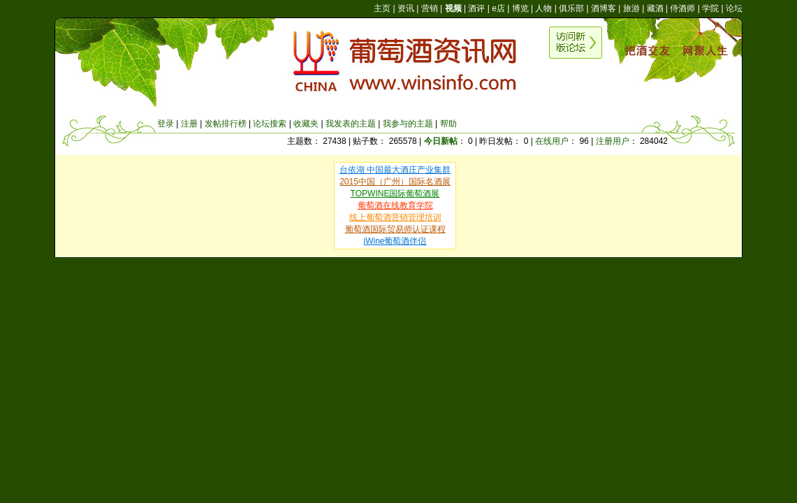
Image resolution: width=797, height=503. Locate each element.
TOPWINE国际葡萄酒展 (395, 193)
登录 (165, 124)
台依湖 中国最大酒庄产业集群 (395, 170)
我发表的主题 (351, 124)
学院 (710, 8)
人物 (543, 8)
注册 (189, 124)
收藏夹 (306, 124)
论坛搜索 (269, 124)
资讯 (405, 8)
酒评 (476, 8)
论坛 (734, 8)
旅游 (631, 8)
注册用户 (612, 141)
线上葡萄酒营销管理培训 (395, 217)
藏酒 (655, 8)
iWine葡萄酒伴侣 (394, 241)
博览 (520, 8)
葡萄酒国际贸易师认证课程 (395, 229)
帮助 (448, 124)
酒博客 (603, 8)
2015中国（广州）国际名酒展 (395, 182)
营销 (429, 8)
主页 (382, 8)
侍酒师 (682, 8)
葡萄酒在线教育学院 (395, 205)
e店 (498, 8)
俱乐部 (571, 8)
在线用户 (552, 141)
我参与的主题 (408, 124)
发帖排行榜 (226, 124)
